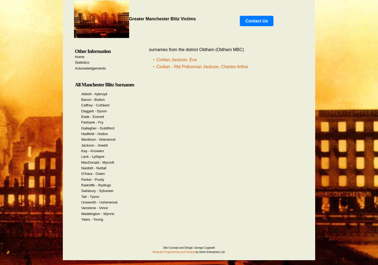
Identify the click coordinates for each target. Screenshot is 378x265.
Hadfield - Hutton (94, 134)
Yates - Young (92, 219)
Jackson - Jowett (94, 145)
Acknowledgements (90, 68)
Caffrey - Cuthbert (95, 105)
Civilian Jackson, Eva (176, 59)
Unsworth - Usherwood (99, 202)
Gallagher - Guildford (97, 128)
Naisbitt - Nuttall (93, 168)
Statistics (82, 62)
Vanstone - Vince (94, 208)
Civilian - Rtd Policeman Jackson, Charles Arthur (202, 66)
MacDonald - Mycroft (97, 162)
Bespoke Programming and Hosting (174, 252)
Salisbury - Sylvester (97, 191)
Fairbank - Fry (92, 122)
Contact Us (256, 21)
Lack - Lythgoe (93, 157)
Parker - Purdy (92, 180)
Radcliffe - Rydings (96, 185)
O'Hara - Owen (93, 174)
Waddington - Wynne (97, 214)
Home (79, 57)
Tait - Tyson (90, 197)
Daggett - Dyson (94, 111)
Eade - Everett (92, 117)
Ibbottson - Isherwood (98, 139)
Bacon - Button (93, 100)
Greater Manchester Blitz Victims (135, 19)
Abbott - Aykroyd (94, 94)
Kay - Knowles (92, 151)
